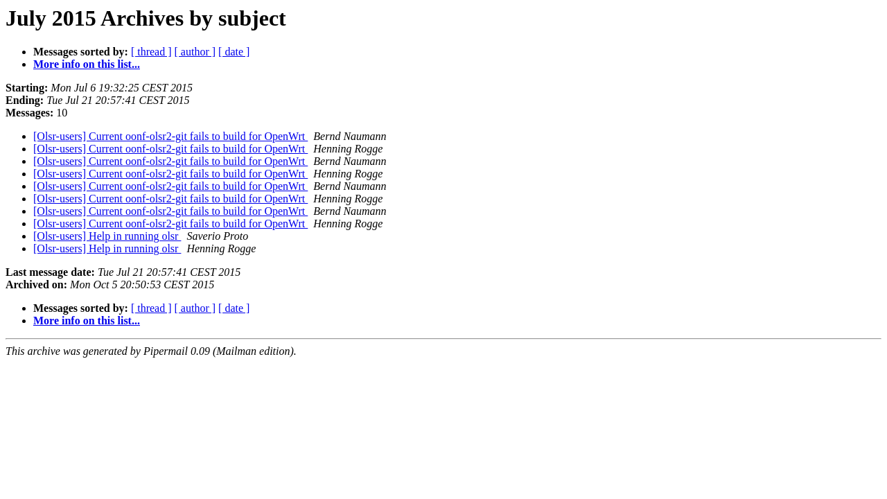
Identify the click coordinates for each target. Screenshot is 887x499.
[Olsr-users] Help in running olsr (107, 236)
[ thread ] (151, 52)
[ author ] (195, 52)
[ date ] (233, 52)
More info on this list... (86, 64)
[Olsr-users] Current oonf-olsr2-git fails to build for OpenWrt (170, 136)
